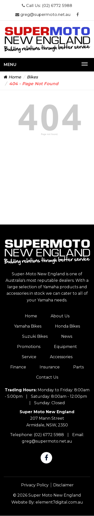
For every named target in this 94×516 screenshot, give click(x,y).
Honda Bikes (67, 326)
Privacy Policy (35, 485)
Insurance (50, 367)
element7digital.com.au (59, 502)
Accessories (61, 356)
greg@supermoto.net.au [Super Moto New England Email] (42, 14)
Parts (78, 367)
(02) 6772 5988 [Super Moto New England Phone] (57, 5)
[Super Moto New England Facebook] (77, 14)
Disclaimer (63, 485)
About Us (60, 316)
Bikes (32, 77)
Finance (18, 367)
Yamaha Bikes (27, 326)
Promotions (28, 346)
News (66, 336)
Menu (10, 64)
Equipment (65, 346)
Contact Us (47, 377)
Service (29, 356)
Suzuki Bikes (35, 336)
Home (12, 77)
